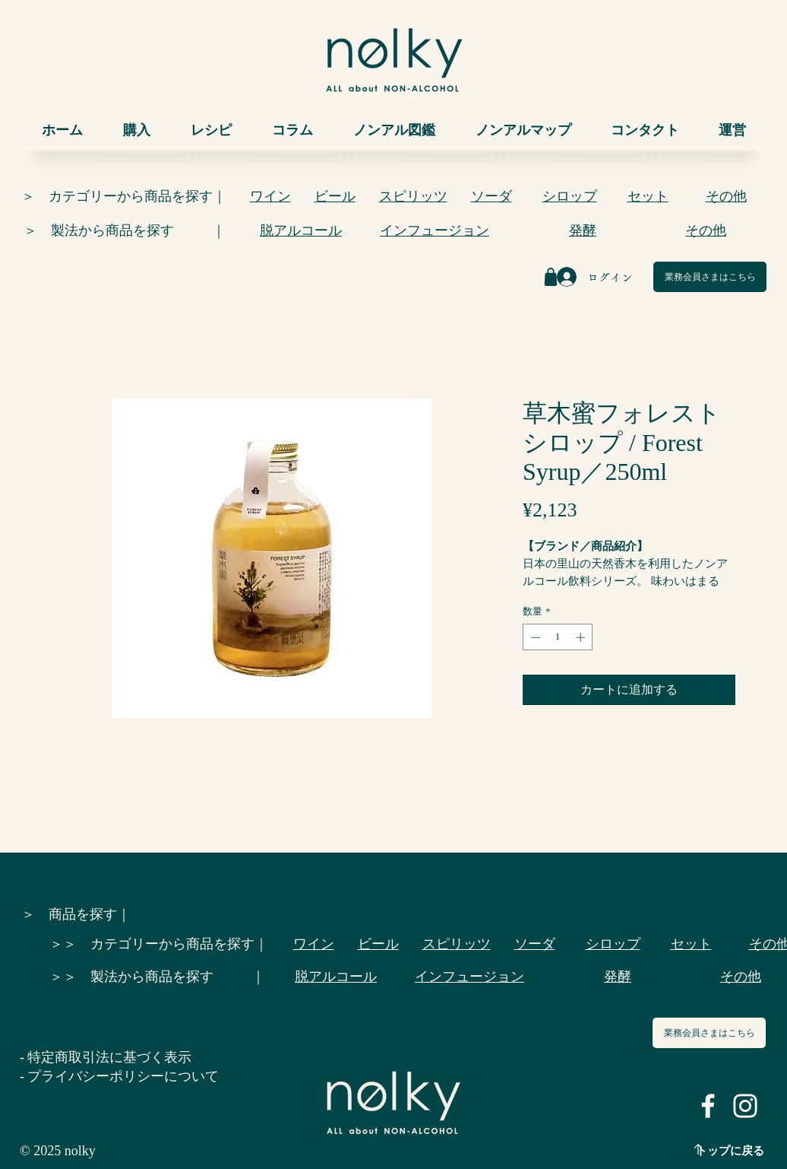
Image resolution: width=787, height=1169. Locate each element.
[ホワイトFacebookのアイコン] (708, 1106)
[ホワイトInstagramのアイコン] (745, 1106)
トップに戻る (730, 1151)
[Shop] (551, 276)
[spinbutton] (558, 637)
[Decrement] (534, 637)
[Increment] (582, 637)
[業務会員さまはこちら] (709, 277)
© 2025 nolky (58, 1150)
